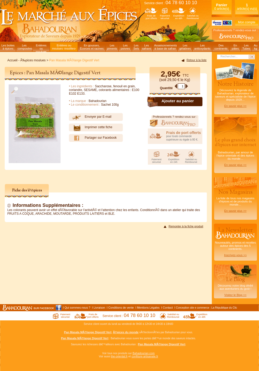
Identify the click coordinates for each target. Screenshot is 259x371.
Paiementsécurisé (165, 17)
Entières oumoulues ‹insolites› (64, 47)
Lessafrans (146, 47)
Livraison (99, 307)
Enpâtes (235, 47)
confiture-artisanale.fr (145, 356)
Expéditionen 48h (178, 17)
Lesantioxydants (202, 47)
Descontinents (221, 47)
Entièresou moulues (41, 47)
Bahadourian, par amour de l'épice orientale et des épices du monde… (235, 151)
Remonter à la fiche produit (186, 226)
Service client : (170, 3)
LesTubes (246, 47)
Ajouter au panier (177, 101)
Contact (168, 307)
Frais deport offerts (151, 17)
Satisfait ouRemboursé (193, 17)
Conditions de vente (121, 307)
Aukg (255, 47)
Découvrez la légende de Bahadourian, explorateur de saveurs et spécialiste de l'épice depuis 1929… (235, 93)
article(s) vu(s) (247, 6)
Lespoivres (125, 47)
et (130, 356)
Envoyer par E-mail (90, 117)
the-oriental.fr (119, 356)
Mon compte (246, 22)
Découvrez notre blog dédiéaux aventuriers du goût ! (235, 287)
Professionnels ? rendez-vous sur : (235, 30)
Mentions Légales (148, 307)
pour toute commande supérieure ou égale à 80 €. (184, 136)
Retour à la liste (197, 60)
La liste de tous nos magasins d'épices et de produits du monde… (235, 200)
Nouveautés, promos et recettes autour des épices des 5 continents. (235, 241)
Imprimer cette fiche (90, 127)
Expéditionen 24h (173, 160)
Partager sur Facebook (93, 138)
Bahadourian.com (143, 353)
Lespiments (112, 47)
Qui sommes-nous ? (77, 307)
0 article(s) (221, 6)
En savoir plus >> (235, 105)
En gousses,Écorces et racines (92, 47)
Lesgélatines (185, 47)
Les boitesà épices (7, 47)
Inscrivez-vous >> (235, 255)
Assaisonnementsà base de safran (165, 47)
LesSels (136, 47)
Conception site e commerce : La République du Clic (206, 307)
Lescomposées (25, 47)
